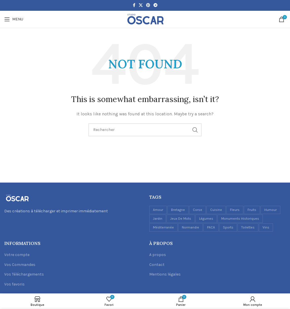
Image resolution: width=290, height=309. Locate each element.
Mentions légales (165, 274)
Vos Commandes (19, 264)
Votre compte (16, 254)
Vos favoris (14, 284)
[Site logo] (145, 18)
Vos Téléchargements (24, 274)
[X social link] (140, 5)
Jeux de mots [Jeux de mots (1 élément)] (180, 219)
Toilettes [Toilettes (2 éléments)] (248, 227)
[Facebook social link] (134, 5)
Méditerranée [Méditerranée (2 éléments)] (163, 227)
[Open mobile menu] (13, 19)
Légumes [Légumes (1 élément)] (206, 219)
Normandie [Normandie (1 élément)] (190, 227)
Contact (157, 264)
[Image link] (17, 197)
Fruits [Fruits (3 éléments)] (252, 210)
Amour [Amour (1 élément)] (158, 210)
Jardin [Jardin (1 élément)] (157, 219)
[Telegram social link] (155, 5)
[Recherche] (145, 129)
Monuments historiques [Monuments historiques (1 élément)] (240, 219)
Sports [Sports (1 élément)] (228, 227)
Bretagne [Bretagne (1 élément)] (178, 210)
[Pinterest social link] (148, 5)
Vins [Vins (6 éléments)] (266, 227)
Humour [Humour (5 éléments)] (270, 210)
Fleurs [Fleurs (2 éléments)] (235, 210)
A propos (157, 254)
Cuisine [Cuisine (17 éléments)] (216, 210)
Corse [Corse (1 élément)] (197, 210)
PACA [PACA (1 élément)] (211, 227)
